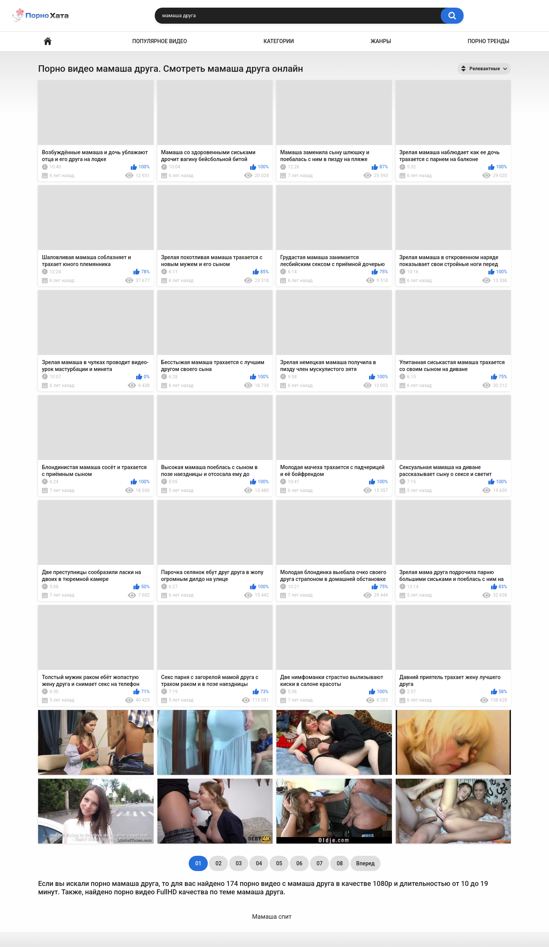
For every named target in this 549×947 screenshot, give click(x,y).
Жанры (381, 41)
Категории (278, 41)
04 (259, 863)
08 (340, 863)
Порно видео (47, 41)
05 (279, 863)
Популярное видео (159, 41)
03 (239, 863)
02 (218, 863)
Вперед (365, 863)
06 (299, 863)
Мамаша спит (271, 916)
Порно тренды (488, 41)
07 (319, 863)
